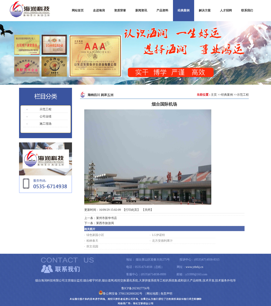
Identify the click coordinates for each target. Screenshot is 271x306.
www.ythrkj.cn (194, 267)
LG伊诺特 (158, 235)
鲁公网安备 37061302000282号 (120, 293)
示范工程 (243, 94)
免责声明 (166, 293)
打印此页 (131, 209)
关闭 (148, 209)
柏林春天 (92, 240)
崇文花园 (92, 246)
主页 (214, 94)
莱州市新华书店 (106, 218)
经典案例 (227, 94)
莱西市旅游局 (105, 223)
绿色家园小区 (95, 235)
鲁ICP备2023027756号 (135, 288)
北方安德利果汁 (162, 240)
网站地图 (152, 293)
